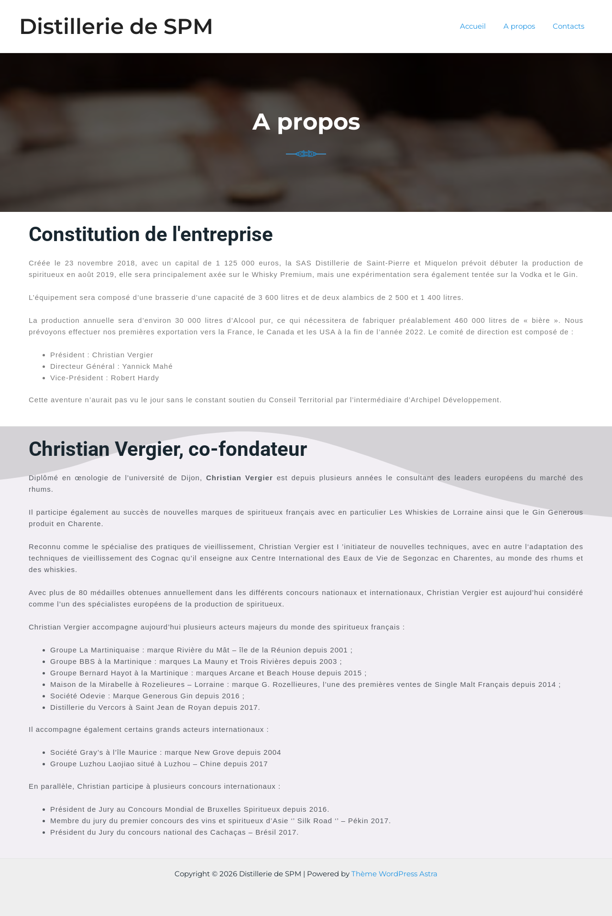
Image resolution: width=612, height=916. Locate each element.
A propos (524, 26)
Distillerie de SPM (116, 26)
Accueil (481, 26)
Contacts (570, 26)
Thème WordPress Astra (394, 873)
